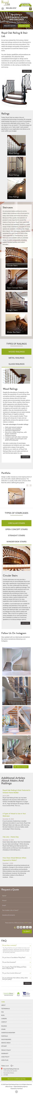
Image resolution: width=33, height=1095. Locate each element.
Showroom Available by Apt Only (16, 1079)
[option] (16, 496)
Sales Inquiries (6, 1039)
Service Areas (5, 1042)
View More (25, 457)
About (3, 1005)
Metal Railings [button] (16, 358)
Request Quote (9, 26)
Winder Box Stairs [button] (16, 541)
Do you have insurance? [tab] (16, 962)
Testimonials (5, 1008)
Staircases (8, 207)
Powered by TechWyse (17, 1088)
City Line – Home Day (11, 837)
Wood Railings (10, 389)
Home (3, 1002)
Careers (4, 1018)
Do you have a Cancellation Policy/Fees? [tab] (16, 957)
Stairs (3, 1029)
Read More (26, 71)
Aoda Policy (5, 1057)
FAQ (4, 940)
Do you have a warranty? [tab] (16, 945)
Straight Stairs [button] (16, 535)
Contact (4, 1022)
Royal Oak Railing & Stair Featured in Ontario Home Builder (16, 791)
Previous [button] (27, 485)
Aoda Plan (4, 1060)
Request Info (24, 26)
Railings (5, 113)
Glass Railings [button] (16, 364)
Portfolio (5, 473)
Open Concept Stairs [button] (16, 529)
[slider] (16, 496)
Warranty (4, 1053)
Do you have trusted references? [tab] (16, 973)
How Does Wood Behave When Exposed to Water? (14, 859)
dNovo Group (8, 1086)
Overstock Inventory (8, 1032)
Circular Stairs (10, 575)
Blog (2, 1015)
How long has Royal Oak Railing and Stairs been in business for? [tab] (16, 967)
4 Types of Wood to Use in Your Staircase (14, 815)
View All (27, 983)
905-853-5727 (11, 8)
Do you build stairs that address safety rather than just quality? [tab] (16, 978)
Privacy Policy (6, 1050)
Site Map (4, 1046)
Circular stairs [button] (16, 523)
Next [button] (30, 485)
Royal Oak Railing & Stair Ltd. (14, 34)
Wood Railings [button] (16, 351)
